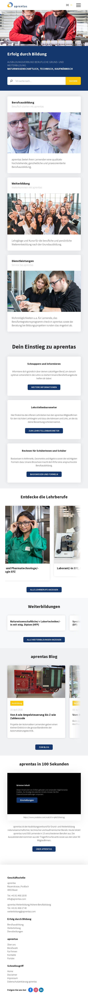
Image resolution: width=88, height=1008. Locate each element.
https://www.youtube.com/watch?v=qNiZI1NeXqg (44, 817)
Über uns (11, 944)
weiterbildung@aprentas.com (21, 911)
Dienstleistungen (15, 931)
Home (10, 971)
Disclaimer (12, 974)
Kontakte (11, 954)
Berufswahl (12, 947)
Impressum (12, 978)
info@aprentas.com (16, 899)
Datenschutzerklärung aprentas (22, 981)
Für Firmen (12, 951)
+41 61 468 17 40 (19, 908)
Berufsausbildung (15, 924)
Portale (10, 958)
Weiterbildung (14, 928)
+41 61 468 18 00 (19, 895)
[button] (69, 5)
